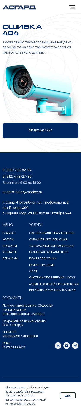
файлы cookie (36, 387)
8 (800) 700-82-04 (17, 169)
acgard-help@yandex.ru (22, 192)
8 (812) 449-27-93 (17, 176)
